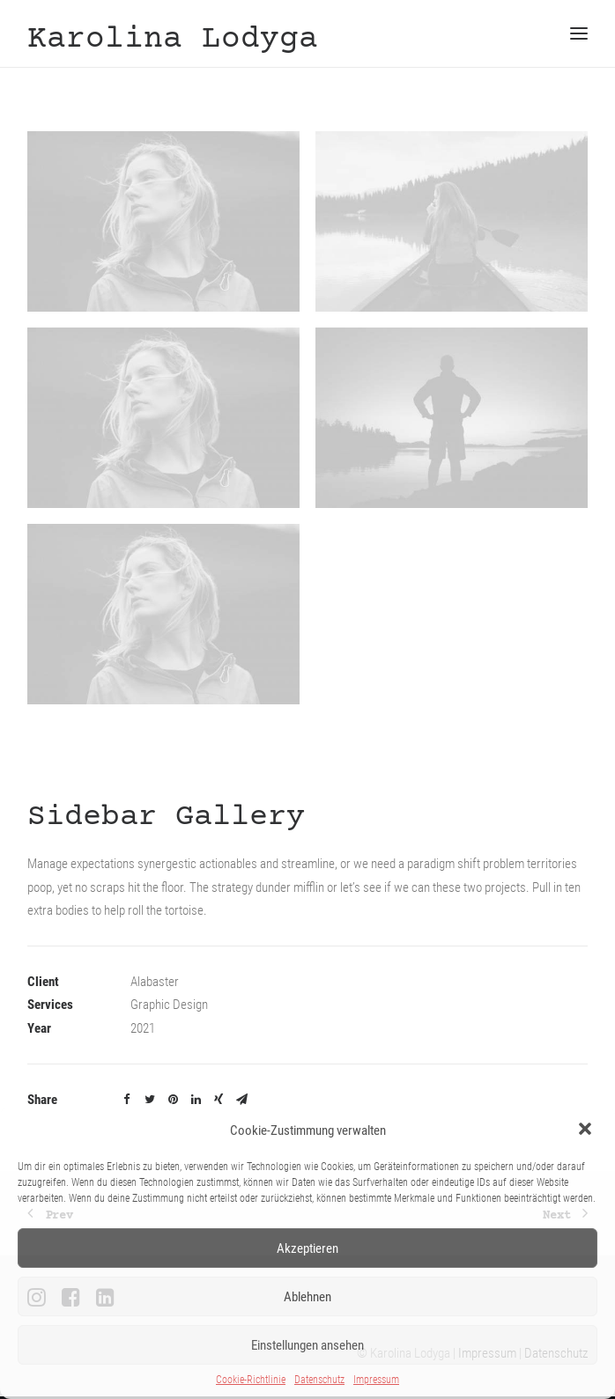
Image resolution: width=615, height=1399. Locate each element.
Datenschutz (319, 1379)
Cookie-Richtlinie (250, 1379)
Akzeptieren (307, 1248)
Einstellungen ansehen (307, 1345)
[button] (586, 1130)
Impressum (376, 1379)
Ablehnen (307, 1297)
